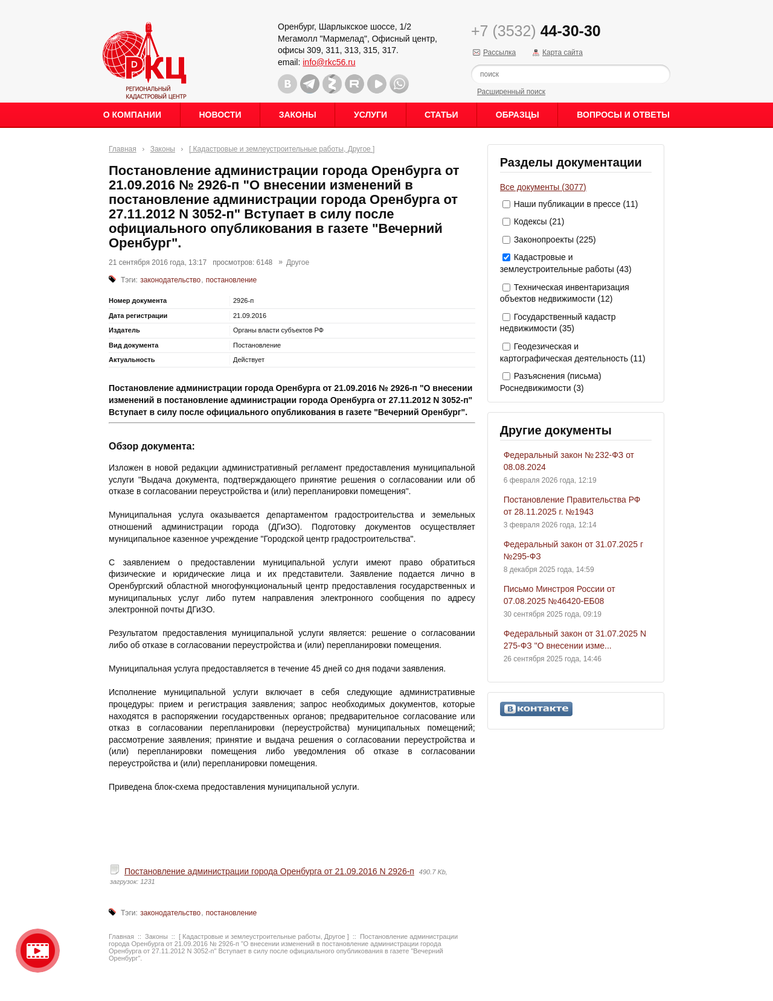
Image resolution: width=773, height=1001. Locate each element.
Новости (220, 114)
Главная (122, 149)
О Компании (132, 114)
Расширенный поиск (511, 91)
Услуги (370, 114)
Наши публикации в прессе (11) (576, 204)
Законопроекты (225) (555, 239)
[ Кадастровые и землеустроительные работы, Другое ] (282, 149)
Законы (297, 114)
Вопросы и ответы (623, 114)
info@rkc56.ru (329, 62)
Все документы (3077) (543, 187)
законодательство (170, 280)
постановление (231, 280)
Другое (297, 262)
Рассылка (499, 52)
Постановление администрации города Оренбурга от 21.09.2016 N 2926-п (269, 871)
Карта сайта (562, 52)
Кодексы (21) (539, 221)
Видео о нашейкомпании (38, 951)
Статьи (441, 114)
